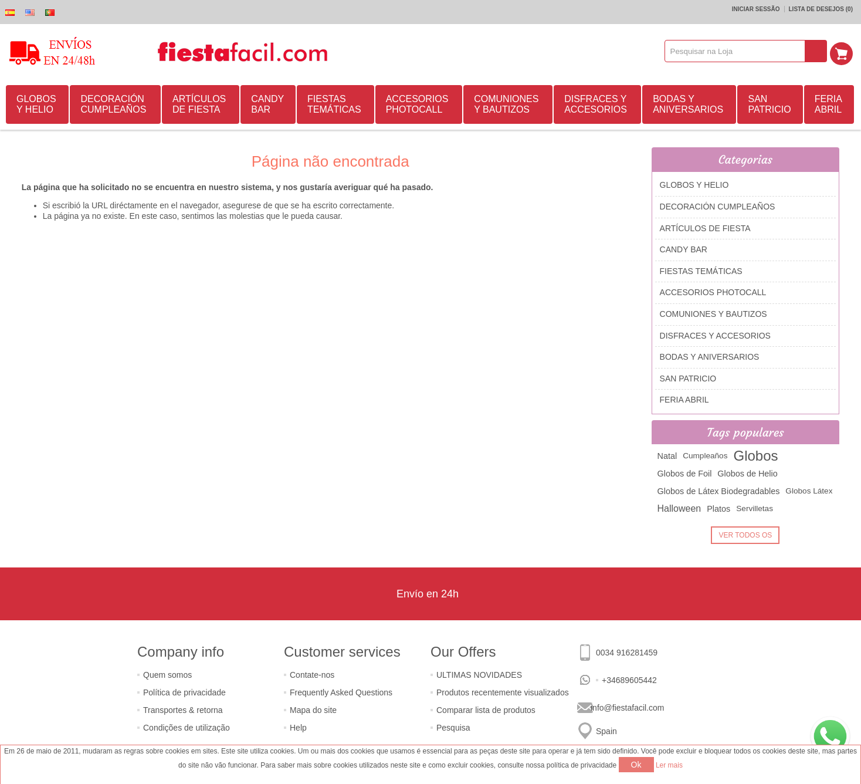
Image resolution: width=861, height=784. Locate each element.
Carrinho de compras (844, 51)
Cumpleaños (705, 455)
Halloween (679, 508)
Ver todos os (745, 535)
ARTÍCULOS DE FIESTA (199, 104)
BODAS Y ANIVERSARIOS (688, 104)
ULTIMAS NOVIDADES (479, 675)
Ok (636, 764)
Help (298, 727)
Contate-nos (312, 675)
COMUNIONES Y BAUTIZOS (506, 104)
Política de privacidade (184, 692)
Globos (755, 456)
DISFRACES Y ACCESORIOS (595, 104)
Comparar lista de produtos (485, 710)
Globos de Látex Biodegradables (718, 491)
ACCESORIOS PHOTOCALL (417, 104)
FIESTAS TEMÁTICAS (334, 104)
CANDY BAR (267, 104)
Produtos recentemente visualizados (502, 692)
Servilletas (754, 508)
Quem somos (167, 675)
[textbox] (737, 51)
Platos (718, 508)
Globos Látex (808, 490)
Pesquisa (453, 727)
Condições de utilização (186, 727)
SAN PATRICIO (769, 104)
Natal (667, 456)
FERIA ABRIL (828, 104)
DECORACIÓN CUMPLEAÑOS (113, 104)
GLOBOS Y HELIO (36, 104)
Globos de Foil (684, 473)
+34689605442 (629, 680)
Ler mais (669, 765)
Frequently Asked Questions (341, 692)
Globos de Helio (747, 473)
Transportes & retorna (183, 710)
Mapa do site (313, 710)
